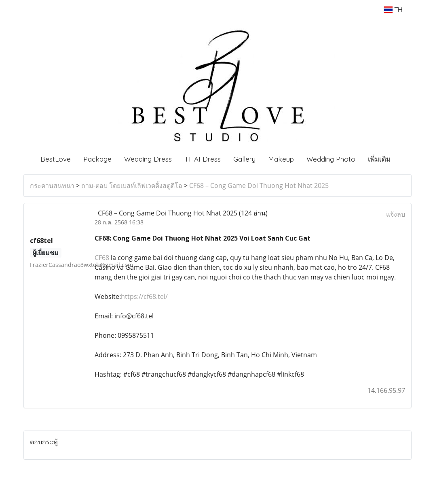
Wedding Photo (330, 159)
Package (97, 159)
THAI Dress (202, 159)
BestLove (55, 159)
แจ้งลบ (395, 214)
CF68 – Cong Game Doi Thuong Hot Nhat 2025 (259, 185)
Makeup (281, 159)
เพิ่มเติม (379, 159)
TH (393, 10)
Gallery (244, 159)
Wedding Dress (148, 159)
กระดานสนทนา (52, 185)
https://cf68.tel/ (144, 296)
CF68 (102, 257)
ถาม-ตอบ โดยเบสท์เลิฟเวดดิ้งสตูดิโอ (131, 185)
